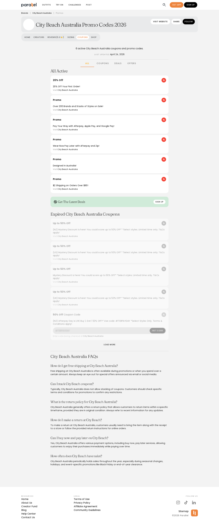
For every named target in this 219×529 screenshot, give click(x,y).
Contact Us (28, 517)
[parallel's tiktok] (186, 502)
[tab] (87, 63)
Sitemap (184, 511)
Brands (24, 13)
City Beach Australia (43, 13)
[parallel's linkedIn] (194, 502)
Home (24, 499)
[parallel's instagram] (178, 502)
